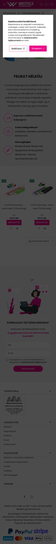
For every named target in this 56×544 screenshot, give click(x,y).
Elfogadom (37, 48)
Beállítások (16, 48)
